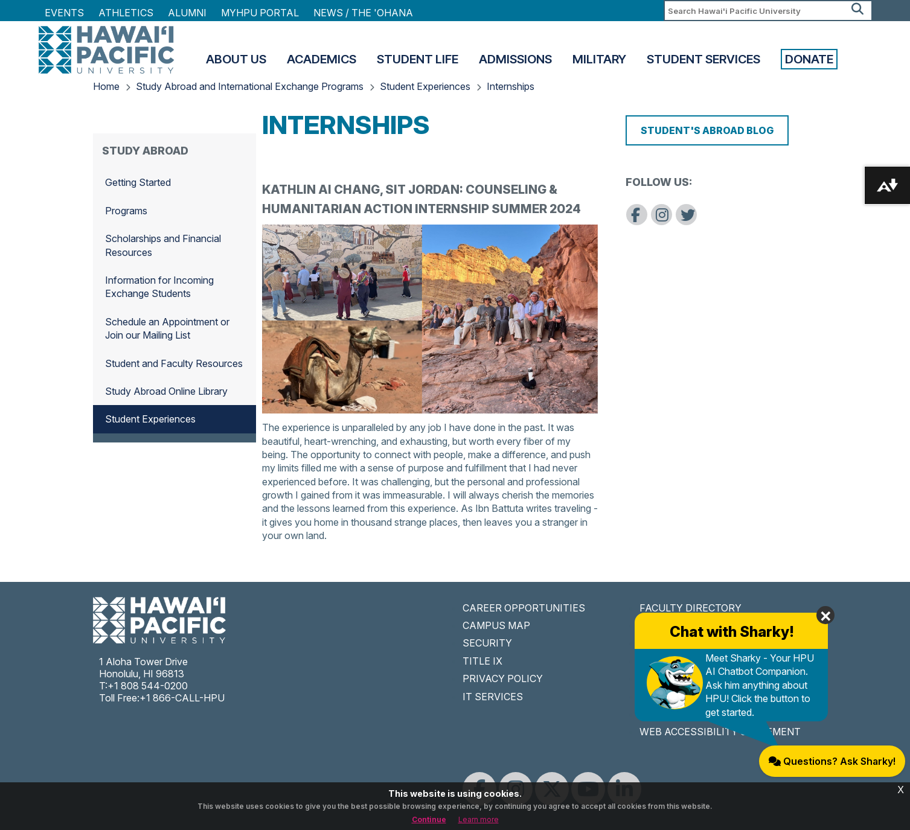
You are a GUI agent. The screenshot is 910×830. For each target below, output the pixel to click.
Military (599, 59)
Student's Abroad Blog (707, 130)
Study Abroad (145, 150)
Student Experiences (425, 86)
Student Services (703, 59)
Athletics (125, 13)
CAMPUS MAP (496, 625)
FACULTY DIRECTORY (690, 608)
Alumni (187, 13)
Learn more (478, 819)
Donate (809, 59)
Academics (321, 59)
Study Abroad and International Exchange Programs (250, 86)
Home (106, 86)
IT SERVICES (493, 697)
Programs (126, 211)
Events (64, 13)
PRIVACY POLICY (503, 678)
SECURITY (487, 643)
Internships (510, 86)
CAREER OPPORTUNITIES (524, 608)
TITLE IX (482, 661)
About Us (236, 59)
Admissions (515, 59)
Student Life (417, 59)
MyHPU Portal (260, 13)
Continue (429, 819)
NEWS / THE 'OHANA (363, 13)
